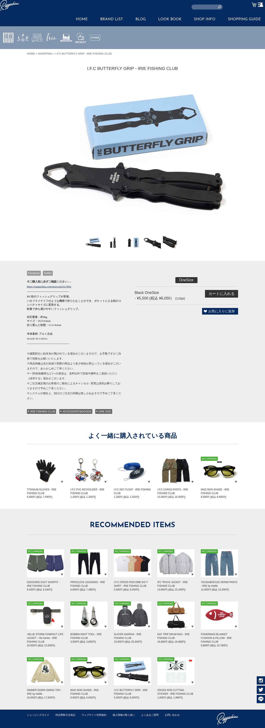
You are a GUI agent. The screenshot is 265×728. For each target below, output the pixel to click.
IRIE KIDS (37, 50)
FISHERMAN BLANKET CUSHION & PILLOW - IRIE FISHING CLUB (216, 638)
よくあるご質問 (158, 714)
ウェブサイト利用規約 (98, 714)
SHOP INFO (204, 19)
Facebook (34, 273)
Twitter (48, 273)
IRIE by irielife (8, 50)
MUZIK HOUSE (66, 50)
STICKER (95, 47)
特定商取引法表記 (68, 714)
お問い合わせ (35, 719)
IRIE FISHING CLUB (42, 411)
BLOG (140, 19)
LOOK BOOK (169, 19)
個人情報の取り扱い (130, 714)
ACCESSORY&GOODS (77, 411)
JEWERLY (52, 47)
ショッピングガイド (39, 714)
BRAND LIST (111, 19)
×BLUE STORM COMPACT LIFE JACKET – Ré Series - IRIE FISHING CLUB (45, 638)
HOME (82, 19)
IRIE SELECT (81, 50)
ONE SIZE (105, 411)
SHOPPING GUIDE (244, 19)
